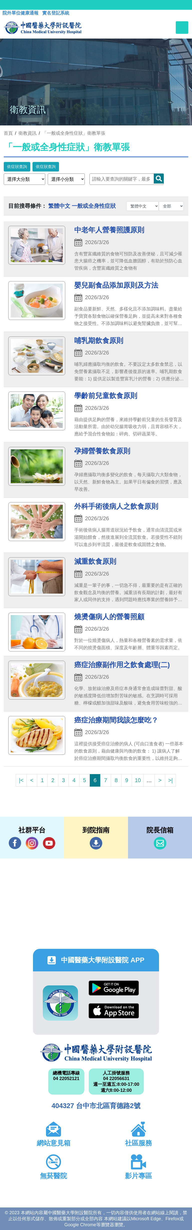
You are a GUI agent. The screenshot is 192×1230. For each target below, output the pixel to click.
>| (170, 780)
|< (21, 780)
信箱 (160, 843)
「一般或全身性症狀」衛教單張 (73, 133)
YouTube (49, 843)
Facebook (15, 843)
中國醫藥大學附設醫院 (96, 1053)
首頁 (8, 133)
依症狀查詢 (17, 166)
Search (159, 178)
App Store (113, 1010)
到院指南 (96, 843)
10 (138, 780)
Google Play (113, 988)
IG (32, 843)
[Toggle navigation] (182, 27)
